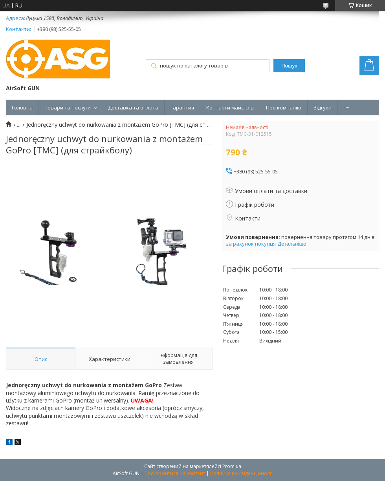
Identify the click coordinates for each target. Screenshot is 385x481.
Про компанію (283, 107)
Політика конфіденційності (241, 473)
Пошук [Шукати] (289, 66)
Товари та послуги (68, 107)
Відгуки (323, 107)
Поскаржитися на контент (175, 473)
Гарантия (182, 107)
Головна (22, 107)
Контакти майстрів (230, 107)
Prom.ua (231, 466)
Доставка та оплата (133, 107)
